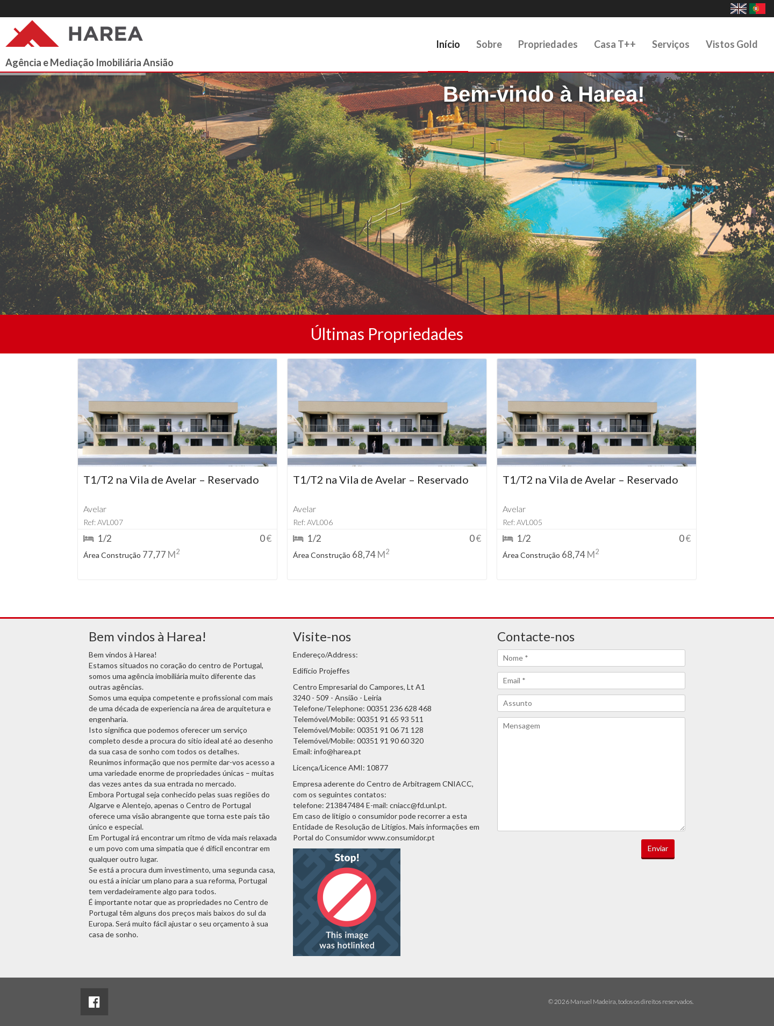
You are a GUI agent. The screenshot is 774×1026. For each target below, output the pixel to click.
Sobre (489, 44)
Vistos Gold (732, 44)
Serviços (671, 44)
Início (448, 44)
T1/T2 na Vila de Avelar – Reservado (171, 479)
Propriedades (548, 44)
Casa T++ (615, 44)
